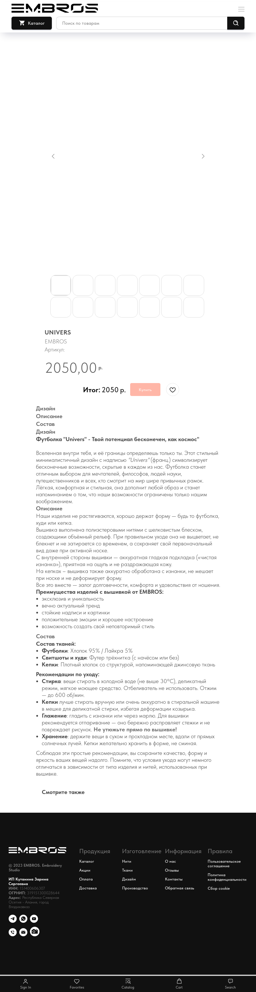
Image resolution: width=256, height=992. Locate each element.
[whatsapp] (23, 921)
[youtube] (34, 921)
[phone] (13, 934)
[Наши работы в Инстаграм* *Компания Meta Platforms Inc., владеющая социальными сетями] (34, 934)
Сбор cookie (219, 888)
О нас (170, 861)
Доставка (88, 888)
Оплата (86, 879)
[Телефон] (13, 921)
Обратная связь (179, 888)
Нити (126, 861)
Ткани (127, 870)
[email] (23, 934)
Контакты (174, 879)
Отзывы (172, 870)
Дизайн (129, 879)
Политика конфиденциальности (227, 877)
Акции (84, 870)
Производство (135, 888)
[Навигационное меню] (241, 8)
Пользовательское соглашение (224, 863)
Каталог (86, 861)
